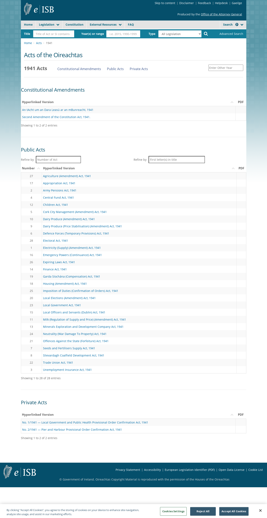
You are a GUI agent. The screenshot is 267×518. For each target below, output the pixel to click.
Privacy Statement (128, 470)
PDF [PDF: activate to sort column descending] (241, 414)
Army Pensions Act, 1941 (59, 190)
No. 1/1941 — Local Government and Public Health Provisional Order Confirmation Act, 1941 (85, 422)
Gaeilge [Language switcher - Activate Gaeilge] (237, 3)
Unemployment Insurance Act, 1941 (67, 370)
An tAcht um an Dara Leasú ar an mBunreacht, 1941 (57, 110)
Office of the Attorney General (221, 14)
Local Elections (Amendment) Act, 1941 (69, 298)
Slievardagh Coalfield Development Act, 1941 (73, 355)
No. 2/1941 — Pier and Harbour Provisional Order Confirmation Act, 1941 (72, 429)
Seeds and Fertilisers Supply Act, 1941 (69, 348)
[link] (227, 33)
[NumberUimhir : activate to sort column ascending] (31, 168)
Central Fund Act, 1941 (58, 197)
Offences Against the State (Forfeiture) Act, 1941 (76, 341)
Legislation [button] (46, 24)
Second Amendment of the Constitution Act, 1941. (56, 117)
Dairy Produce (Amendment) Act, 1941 (69, 219)
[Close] (260, 511)
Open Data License (231, 470)
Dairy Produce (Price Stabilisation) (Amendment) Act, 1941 (82, 226)
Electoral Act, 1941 (55, 240)
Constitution (74, 24)
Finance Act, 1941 (55, 269)
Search (230, 24)
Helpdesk (221, 3)
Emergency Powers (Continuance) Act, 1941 (72, 255)
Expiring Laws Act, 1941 (59, 262)
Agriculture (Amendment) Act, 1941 (67, 176)
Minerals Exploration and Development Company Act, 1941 (83, 327)
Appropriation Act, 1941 (59, 183)
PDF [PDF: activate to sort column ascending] (241, 168)
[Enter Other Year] (225, 68)
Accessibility (152, 470)
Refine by (51, 159)
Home (28, 24)
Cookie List (255, 470)
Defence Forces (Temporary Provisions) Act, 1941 (76, 233)
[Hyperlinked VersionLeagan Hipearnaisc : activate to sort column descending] (139, 168)
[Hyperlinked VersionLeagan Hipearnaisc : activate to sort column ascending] (128, 415)
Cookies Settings (173, 512)
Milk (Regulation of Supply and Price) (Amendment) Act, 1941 (84, 319)
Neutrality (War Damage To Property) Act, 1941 (75, 334)
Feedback (204, 3)
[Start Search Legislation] (206, 33)
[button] (236, 24)
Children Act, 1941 (55, 205)
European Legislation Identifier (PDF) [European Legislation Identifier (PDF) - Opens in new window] (190, 470)
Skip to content (165, 3)
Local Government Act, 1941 (62, 305)
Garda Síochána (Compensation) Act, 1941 (71, 276)
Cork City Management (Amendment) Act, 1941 (75, 212)
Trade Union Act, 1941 (58, 362)
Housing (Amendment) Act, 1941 (65, 284)
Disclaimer (186, 3)
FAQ (131, 24)
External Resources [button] (103, 24)
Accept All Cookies (234, 512)
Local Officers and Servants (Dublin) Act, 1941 (74, 312)
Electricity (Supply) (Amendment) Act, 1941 (72, 248)
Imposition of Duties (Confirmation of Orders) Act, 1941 (80, 291)
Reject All (203, 512)
